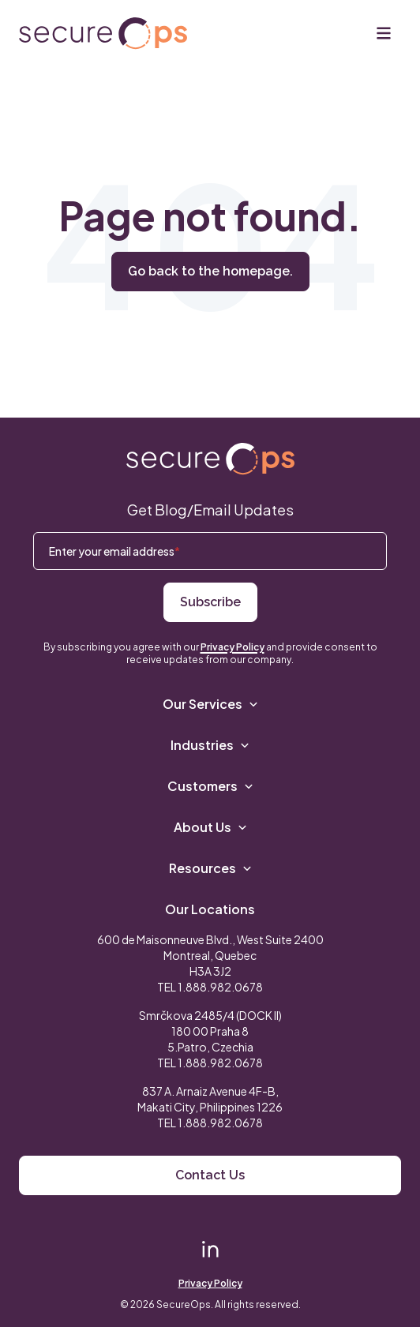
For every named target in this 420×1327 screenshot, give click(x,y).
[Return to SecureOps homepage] (210, 459)
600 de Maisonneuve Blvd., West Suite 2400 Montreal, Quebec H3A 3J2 (210, 955)
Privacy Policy (232, 647)
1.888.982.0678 (220, 987)
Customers (210, 786)
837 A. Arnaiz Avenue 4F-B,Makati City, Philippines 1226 (210, 1099)
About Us (210, 827)
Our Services (210, 703)
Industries (210, 745)
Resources (210, 868)
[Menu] (383, 33)
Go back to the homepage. (210, 271)
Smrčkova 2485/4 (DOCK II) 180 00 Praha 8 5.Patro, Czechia (210, 1031)
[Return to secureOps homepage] (103, 33)
